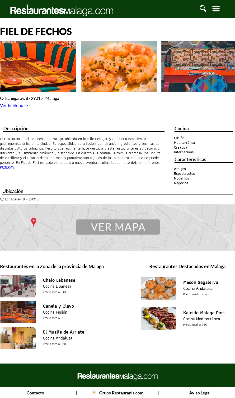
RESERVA (7, 167)
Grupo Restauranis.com (121, 392)
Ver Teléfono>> (14, 105)
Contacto (35, 392)
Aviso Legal (200, 392)
